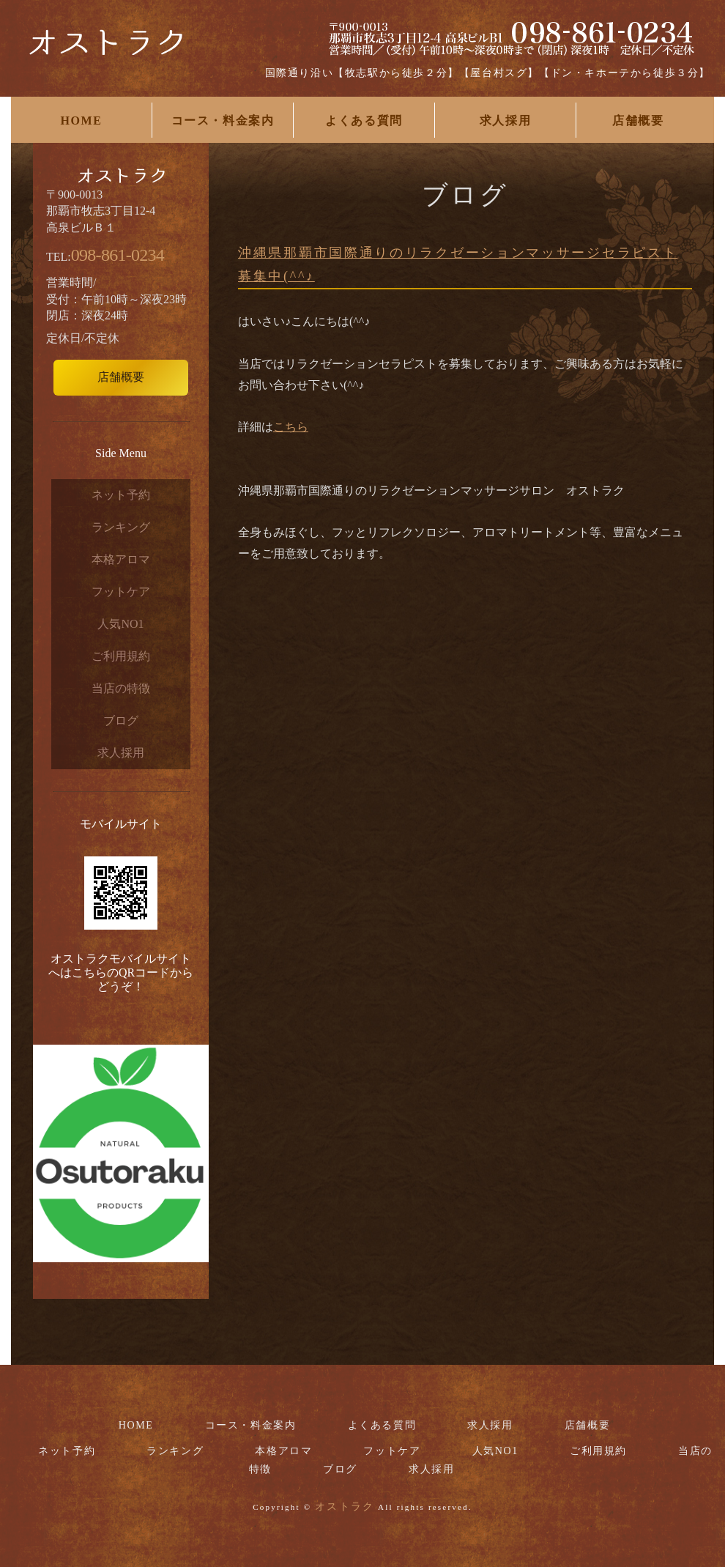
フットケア (121, 591)
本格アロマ (121, 559)
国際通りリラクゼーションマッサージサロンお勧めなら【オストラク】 (106, 51)
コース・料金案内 (223, 120)
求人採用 (505, 120)
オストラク (344, 1506)
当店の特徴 (121, 688)
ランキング (121, 527)
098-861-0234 (117, 254)
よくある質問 (364, 120)
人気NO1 (120, 624)
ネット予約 (121, 495)
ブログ (120, 720)
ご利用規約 (121, 656)
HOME (81, 120)
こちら (290, 427)
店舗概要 (637, 120)
